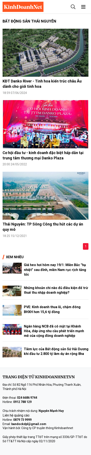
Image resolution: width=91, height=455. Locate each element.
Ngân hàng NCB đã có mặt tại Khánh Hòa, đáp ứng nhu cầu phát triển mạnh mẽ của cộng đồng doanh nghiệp (54, 331)
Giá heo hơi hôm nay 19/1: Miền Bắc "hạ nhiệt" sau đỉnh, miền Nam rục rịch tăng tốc (55, 269)
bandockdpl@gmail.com (28, 424)
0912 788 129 (22, 402)
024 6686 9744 (27, 397)
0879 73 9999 (22, 419)
